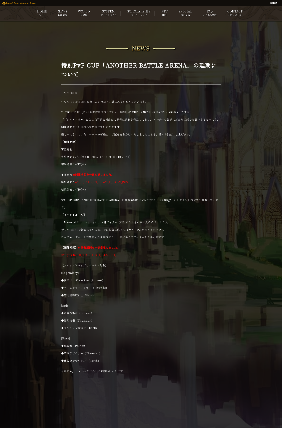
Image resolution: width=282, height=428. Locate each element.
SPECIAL (185, 13)
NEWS (62, 13)
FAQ (210, 13)
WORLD (84, 13)
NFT (164, 13)
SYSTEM (109, 13)
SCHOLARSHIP (139, 13)
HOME (42, 13)
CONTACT (235, 13)
